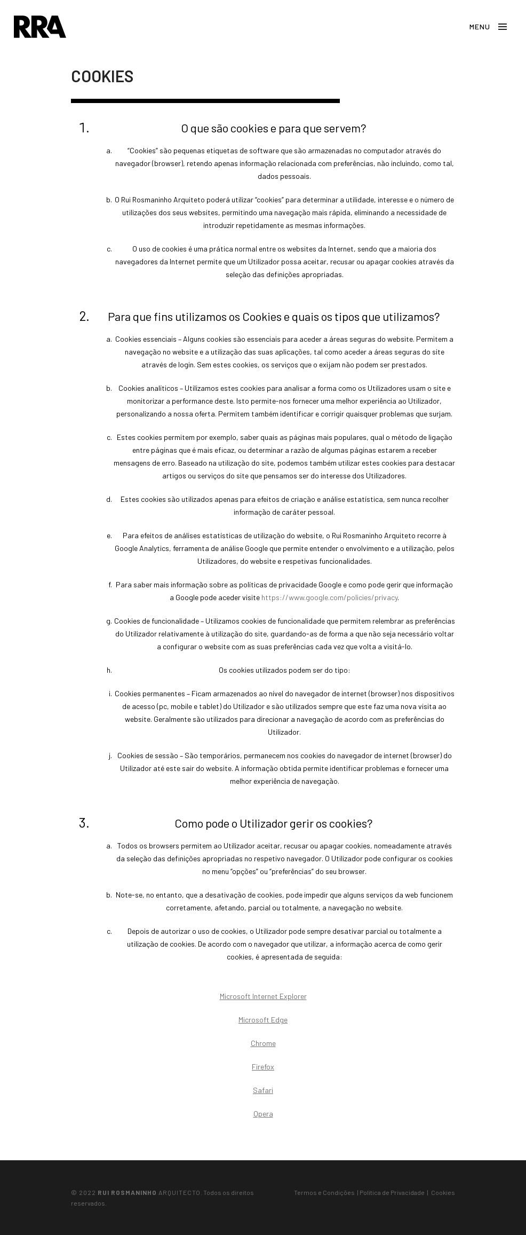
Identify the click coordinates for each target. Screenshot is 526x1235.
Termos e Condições (324, 1192)
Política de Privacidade (392, 1192)
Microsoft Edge (263, 1019)
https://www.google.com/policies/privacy (329, 597)
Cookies (443, 1192)
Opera (263, 1113)
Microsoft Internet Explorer (263, 996)
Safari (263, 1090)
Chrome (263, 1043)
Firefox (263, 1066)
